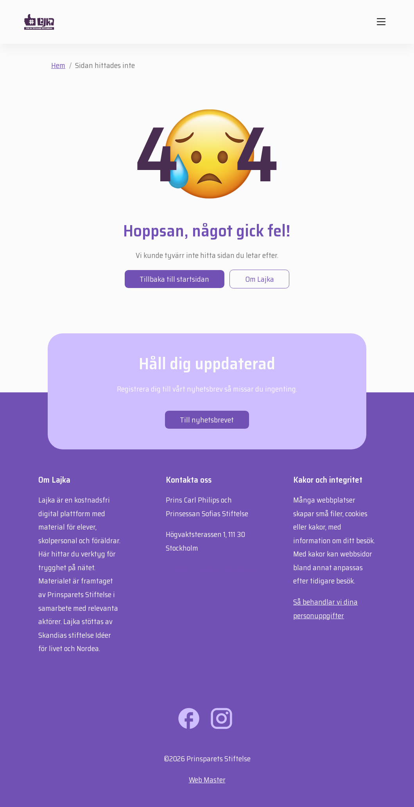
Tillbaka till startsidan (174, 279)
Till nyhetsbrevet (207, 420)
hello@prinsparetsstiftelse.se (211, 569)
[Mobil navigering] (380, 21)
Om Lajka (259, 279)
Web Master (207, 780)
